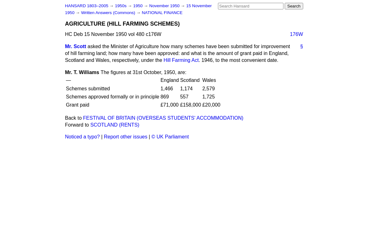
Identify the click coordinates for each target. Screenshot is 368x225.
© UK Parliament (170, 136)
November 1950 (165, 5)
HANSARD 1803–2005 (86, 5)
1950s (121, 5)
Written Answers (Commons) (109, 12)
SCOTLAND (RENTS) (114, 125)
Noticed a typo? (82, 136)
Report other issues (126, 136)
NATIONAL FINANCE (162, 12)
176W (296, 34)
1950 (138, 5)
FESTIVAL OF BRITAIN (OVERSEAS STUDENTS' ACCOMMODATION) (163, 118)
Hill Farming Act (181, 60)
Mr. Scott (75, 46)
